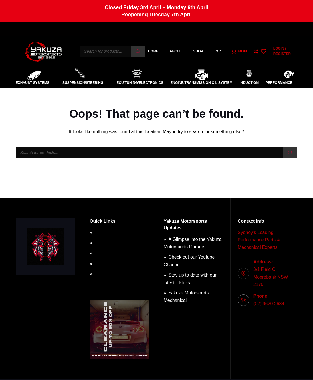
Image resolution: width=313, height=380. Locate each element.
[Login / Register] (285, 51)
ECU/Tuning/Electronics (136, 83)
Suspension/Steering (79, 83)
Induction (249, 83)
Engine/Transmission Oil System (201, 83)
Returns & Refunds (113, 253)
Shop (198, 51)
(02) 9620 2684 (268, 303)
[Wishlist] (263, 51)
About (176, 51)
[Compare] (256, 51)
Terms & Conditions (114, 242)
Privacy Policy (108, 263)
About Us (103, 232)
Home (153, 51)
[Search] (138, 51)
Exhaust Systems (32, 83)
